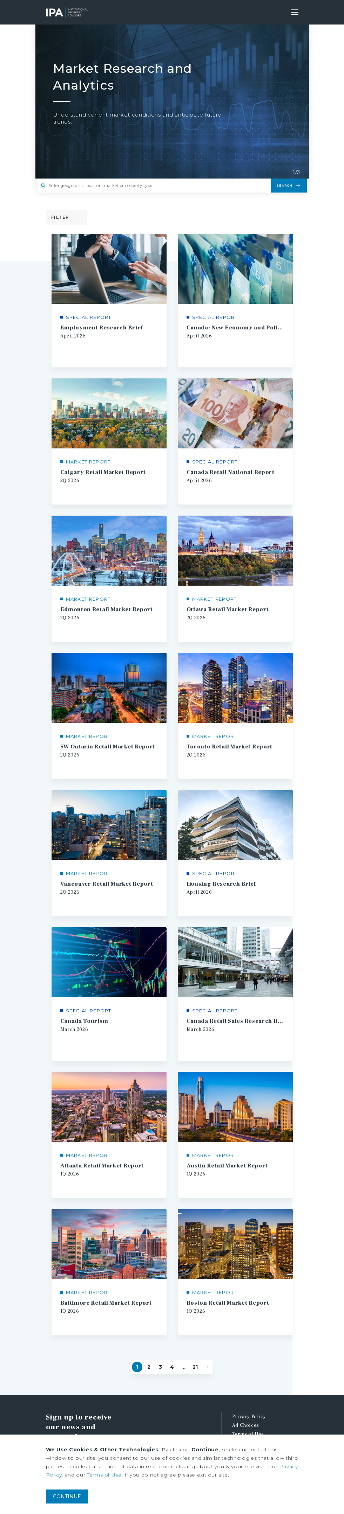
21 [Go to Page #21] (195, 1352)
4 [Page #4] (172, 1352)
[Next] (206, 1352)
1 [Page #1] (137, 1352)
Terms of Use (248, 1419)
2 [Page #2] (148, 1352)
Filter (60, 217)
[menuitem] (265, 1402)
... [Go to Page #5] (183, 1352)
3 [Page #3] (160, 1352)
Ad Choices (245, 1411)
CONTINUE (67, 1496)
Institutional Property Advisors (67, 12)
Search (284, 185)
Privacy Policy (249, 1402)
